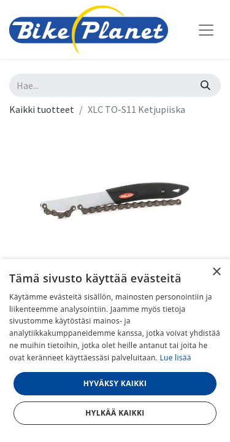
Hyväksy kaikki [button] (115, 383)
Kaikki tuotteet (41, 109)
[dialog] (115, 350)
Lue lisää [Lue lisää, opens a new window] (175, 357)
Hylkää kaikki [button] (114, 413)
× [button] (216, 272)
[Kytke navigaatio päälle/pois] (206, 29)
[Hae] (205, 85)
